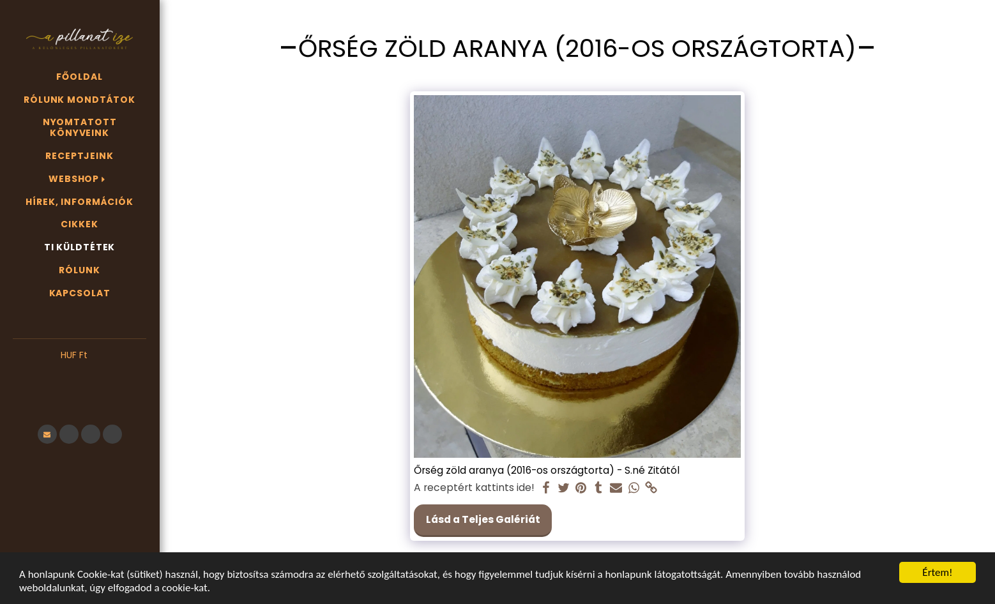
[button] (79, 374)
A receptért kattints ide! (474, 487)
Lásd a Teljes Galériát (483, 519)
